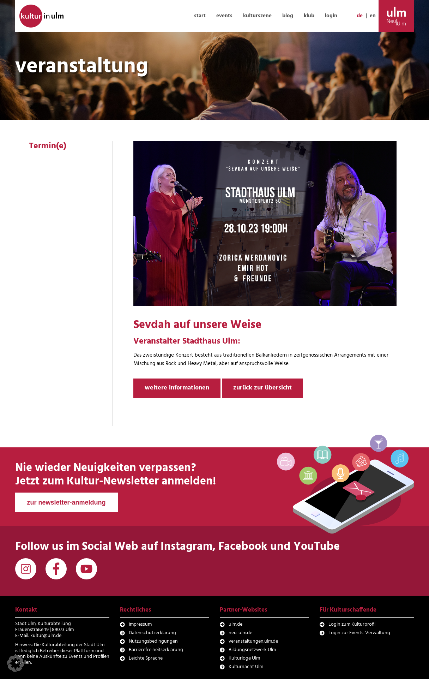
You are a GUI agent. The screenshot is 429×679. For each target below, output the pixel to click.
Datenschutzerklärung (152, 633)
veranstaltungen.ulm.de (253, 641)
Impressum (140, 624)
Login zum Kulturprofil (351, 624)
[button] (15, 663)
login (331, 16)
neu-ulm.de (240, 633)
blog (287, 16)
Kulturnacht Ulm (246, 667)
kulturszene (257, 16)
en (373, 16)
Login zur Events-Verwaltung (359, 633)
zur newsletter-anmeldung (66, 502)
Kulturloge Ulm (244, 658)
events (224, 16)
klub (309, 16)
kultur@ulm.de (45, 636)
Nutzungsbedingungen (153, 641)
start (200, 16)
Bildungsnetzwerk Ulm (252, 650)
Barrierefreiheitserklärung (156, 650)
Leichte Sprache (146, 658)
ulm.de (235, 624)
